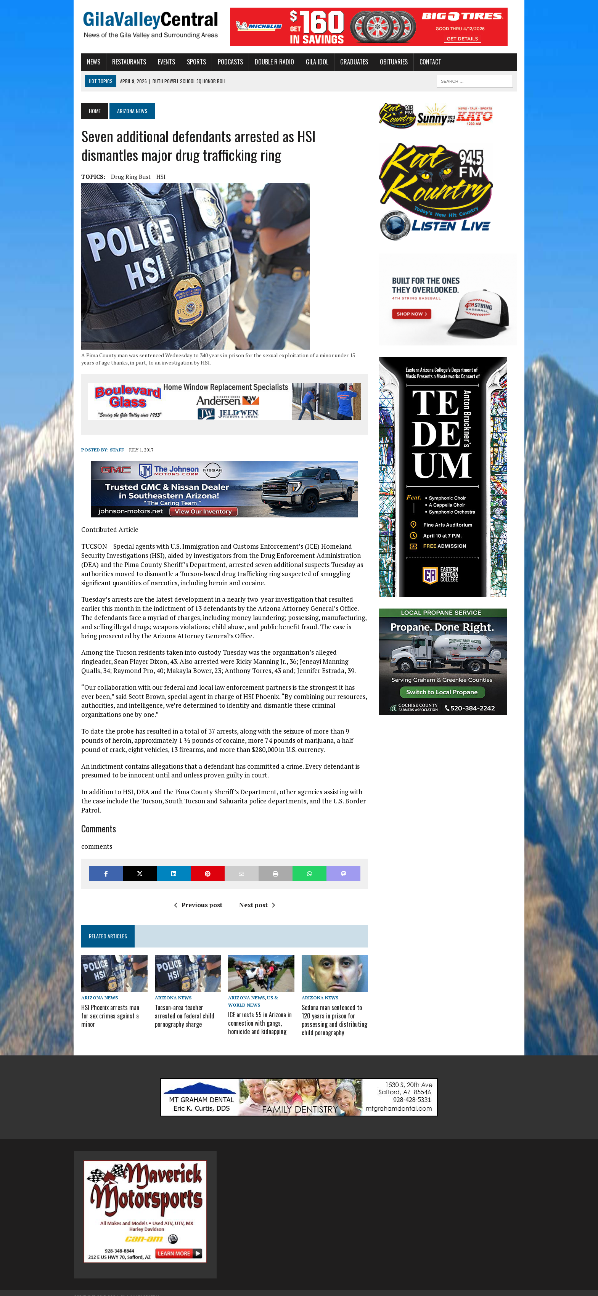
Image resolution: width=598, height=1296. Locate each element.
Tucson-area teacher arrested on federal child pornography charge (179, 1007)
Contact (423, 61)
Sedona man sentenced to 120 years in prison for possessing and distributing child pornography (334, 1011)
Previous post (196, 896)
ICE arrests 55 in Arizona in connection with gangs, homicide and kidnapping (257, 1015)
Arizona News (92, 990)
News (86, 61)
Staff (110, 450)
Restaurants (122, 61)
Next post (254, 896)
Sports (189, 61)
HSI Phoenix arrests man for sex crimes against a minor (107, 1003)
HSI (153, 176)
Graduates (347, 61)
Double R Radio (267, 61)
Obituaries (386, 61)
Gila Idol (310, 61)
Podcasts (223, 61)
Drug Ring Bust (123, 176)
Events (159, 61)
